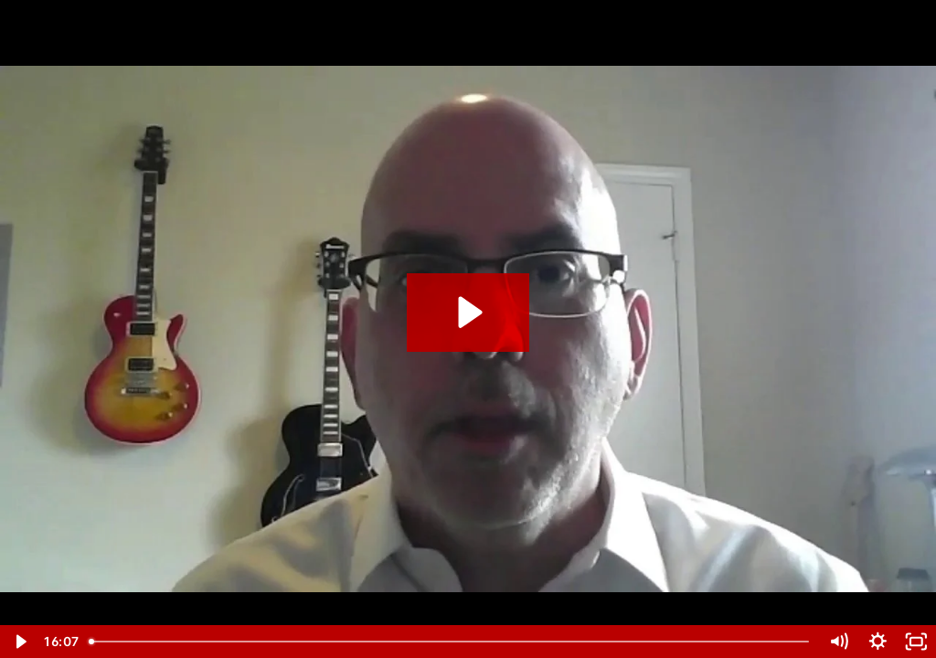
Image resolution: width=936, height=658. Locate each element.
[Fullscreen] (916, 641)
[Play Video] (19, 641)
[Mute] (838, 641)
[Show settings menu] (878, 641)
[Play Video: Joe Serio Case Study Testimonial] (467, 312)
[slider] (450, 641)
